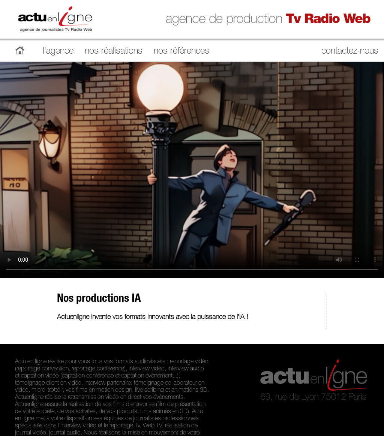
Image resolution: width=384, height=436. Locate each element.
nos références (181, 51)
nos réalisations (113, 51)
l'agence (58, 51)
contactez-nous (349, 51)
